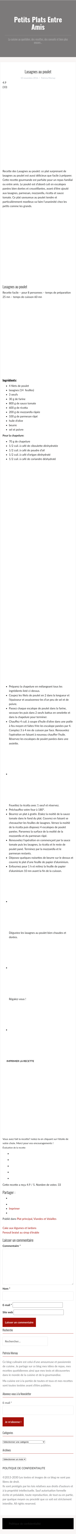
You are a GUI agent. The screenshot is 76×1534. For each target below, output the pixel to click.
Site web (8, 1312)
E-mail (7, 1305)
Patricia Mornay (48, 78)
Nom (6, 1288)
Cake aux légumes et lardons (19, 1228)
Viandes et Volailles (45, 1218)
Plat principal (24, 1218)
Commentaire (12, 1245)
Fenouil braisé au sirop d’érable (21, 1232)
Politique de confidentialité (25, 1523)
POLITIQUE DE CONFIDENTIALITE (24, 1468)
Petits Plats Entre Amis (38, 23)
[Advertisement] (38, 129)
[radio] (41, 1153)
